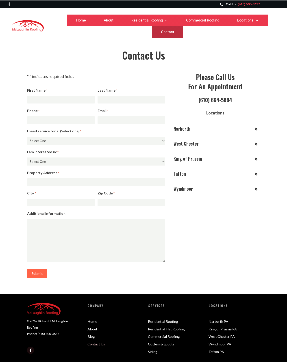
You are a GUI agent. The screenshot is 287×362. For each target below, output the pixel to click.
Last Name (107, 90)
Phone (33, 110)
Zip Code (106, 193)
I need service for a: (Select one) (54, 131)
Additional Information (46, 213)
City (31, 193)
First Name (37, 90)
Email (103, 110)
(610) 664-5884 (215, 100)
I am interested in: (43, 152)
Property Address (43, 173)
